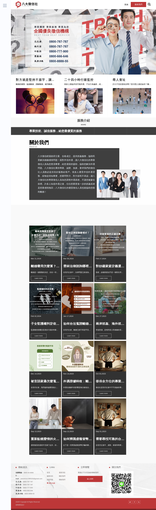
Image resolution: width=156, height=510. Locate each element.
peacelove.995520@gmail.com (31, 472)
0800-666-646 (58, 56)
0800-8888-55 (58, 61)
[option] (83, 37)
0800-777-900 (58, 51)
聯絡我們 (62, 473)
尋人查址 (128, 78)
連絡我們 (135, 4)
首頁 (48, 466)
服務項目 (50, 469)
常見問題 (50, 473)
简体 (123, 5)
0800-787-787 (58, 41)
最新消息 (62, 466)
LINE (5, 503)
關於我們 (62, 469)
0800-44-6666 (29, 466)
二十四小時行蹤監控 (88, 78)
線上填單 (90, 472)
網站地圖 (52, 476)
